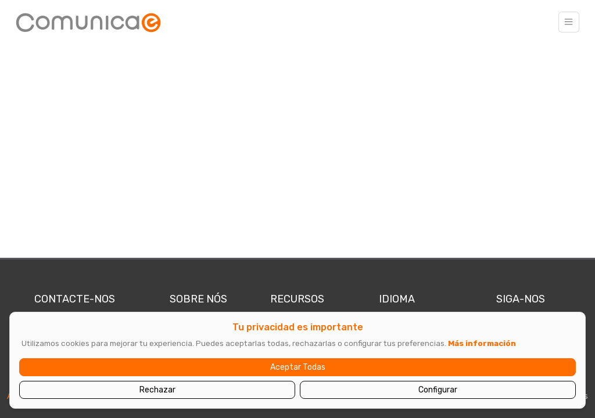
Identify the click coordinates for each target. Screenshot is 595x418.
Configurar (437, 390)
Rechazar (157, 390)
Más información (482, 343)
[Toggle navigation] (568, 22)
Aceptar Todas (297, 367)
